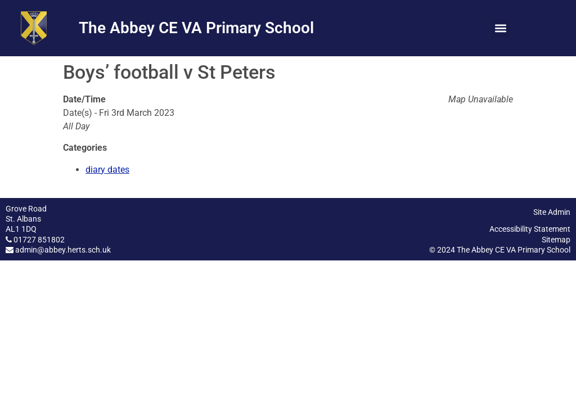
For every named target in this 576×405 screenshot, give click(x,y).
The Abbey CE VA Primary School (196, 28)
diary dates (107, 169)
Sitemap (556, 239)
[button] (501, 28)
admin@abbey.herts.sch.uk (63, 249)
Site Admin (551, 212)
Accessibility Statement (529, 228)
